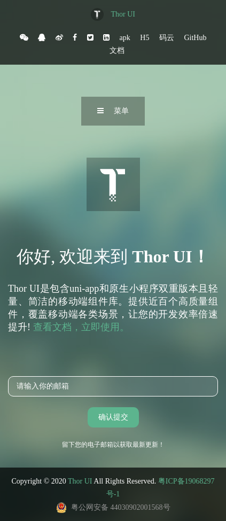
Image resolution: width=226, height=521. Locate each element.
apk (125, 37)
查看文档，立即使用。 (81, 327)
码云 (166, 37)
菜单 (113, 111)
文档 (117, 50)
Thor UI (123, 14)
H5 (144, 37)
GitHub (195, 37)
